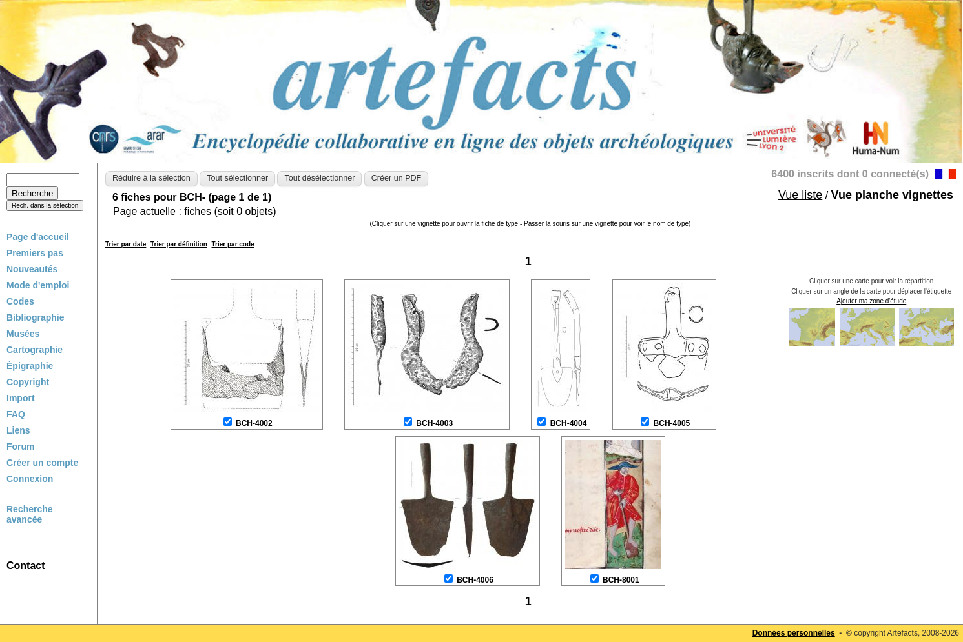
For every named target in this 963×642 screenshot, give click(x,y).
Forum (20, 446)
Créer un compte (42, 462)
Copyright (27, 382)
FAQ (15, 414)
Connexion (29, 479)
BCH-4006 (475, 580)
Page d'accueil (37, 237)
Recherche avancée (29, 514)
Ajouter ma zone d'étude (871, 301)
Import (20, 398)
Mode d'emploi (37, 285)
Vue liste (800, 194)
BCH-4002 (254, 423)
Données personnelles (793, 632)
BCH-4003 (434, 423)
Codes (20, 301)
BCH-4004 (568, 423)
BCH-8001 (621, 580)
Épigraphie (29, 366)
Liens (18, 430)
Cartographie (34, 350)
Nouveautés (31, 269)
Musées (22, 333)
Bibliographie (35, 317)
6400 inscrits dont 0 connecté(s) (850, 173)
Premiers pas (34, 253)
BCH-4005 (672, 423)
